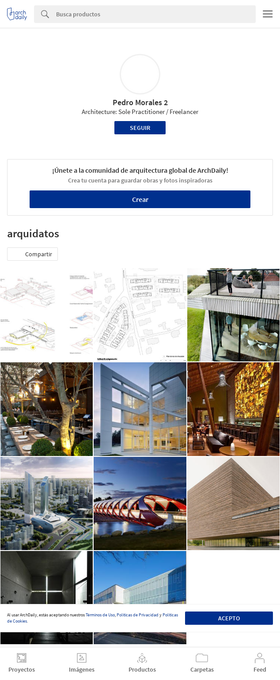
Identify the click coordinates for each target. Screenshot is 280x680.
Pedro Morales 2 (140, 102)
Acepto (229, 618)
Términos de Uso (100, 615)
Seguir (140, 128)
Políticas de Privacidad (138, 615)
